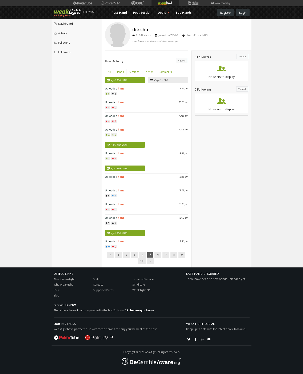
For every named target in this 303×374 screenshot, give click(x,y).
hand (121, 88)
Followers (62, 52)
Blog (56, 295)
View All (182, 60)
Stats (96, 279)
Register (225, 13)
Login (243, 13)
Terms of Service (143, 279)
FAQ (56, 290)
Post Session (142, 13)
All (109, 72)
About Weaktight (64, 279)
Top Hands (183, 13)
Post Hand (119, 13)
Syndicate (138, 284)
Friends (149, 72)
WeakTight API (141, 290)
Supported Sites (103, 290)
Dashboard (63, 23)
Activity (60, 33)
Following (62, 42)
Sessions (134, 72)
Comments (165, 72)
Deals (163, 12)
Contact (98, 284)
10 (141, 261)
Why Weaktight (63, 284)
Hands (120, 72)
